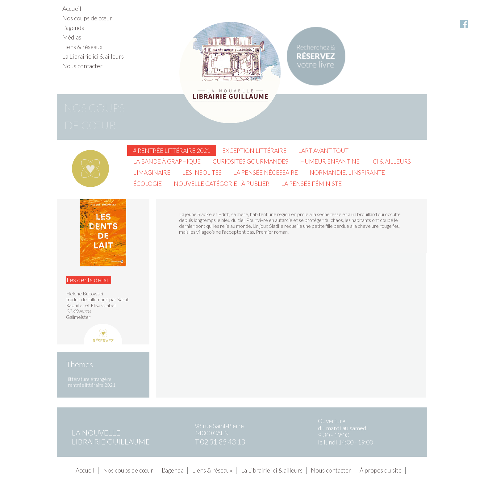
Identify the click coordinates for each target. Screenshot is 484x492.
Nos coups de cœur (87, 18)
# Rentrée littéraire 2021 (171, 150)
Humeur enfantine (330, 161)
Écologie (147, 183)
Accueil (71, 8)
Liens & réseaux (82, 46)
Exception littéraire (254, 150)
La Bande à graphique (167, 161)
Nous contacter (82, 65)
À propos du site (381, 470)
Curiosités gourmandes (250, 161)
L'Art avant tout (323, 150)
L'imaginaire (151, 172)
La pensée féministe (311, 183)
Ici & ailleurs (391, 161)
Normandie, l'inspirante (347, 172)
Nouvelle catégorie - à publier (221, 183)
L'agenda (73, 27)
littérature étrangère (89, 379)
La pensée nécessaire (265, 172)
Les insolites (202, 172)
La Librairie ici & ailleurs (93, 56)
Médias (71, 37)
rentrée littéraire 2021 (91, 385)
